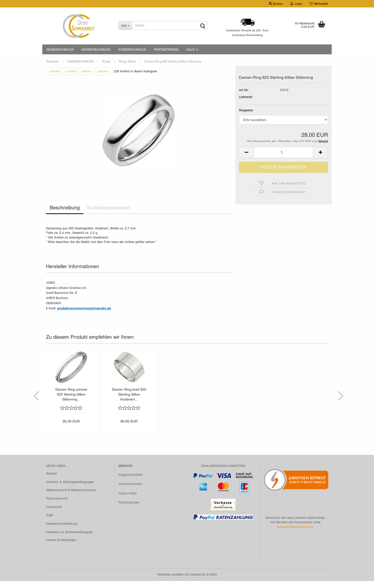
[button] (246, 152)
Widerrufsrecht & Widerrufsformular (71, 490)
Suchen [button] (276, 3)
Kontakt (51, 473)
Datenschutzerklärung (61, 523)
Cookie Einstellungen (61, 540)
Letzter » (103, 71)
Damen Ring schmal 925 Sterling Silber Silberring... (71, 394)
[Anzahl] (283, 152)
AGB (49, 515)
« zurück (71, 71)
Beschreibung (65, 208)
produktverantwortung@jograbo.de (84, 308)
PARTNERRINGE (166, 49)
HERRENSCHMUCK (96, 49)
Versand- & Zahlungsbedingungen (70, 482)
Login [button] (296, 3)
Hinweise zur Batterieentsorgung (69, 532)
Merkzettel (319, 3)
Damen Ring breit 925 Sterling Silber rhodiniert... (129, 394)
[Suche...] (125, 25)
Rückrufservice (57, 498)
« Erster (54, 71)
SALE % (192, 49)
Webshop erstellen (170, 574)
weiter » (87, 71)
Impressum (54, 507)
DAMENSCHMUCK (60, 49)
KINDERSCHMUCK (132, 49)
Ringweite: (246, 110)
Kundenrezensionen (108, 208)
